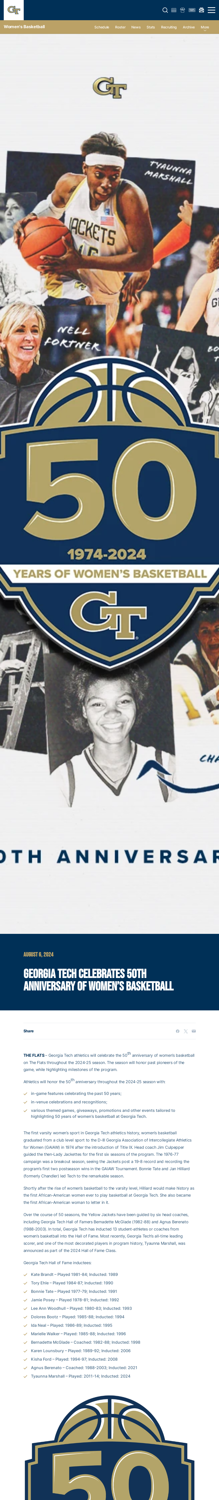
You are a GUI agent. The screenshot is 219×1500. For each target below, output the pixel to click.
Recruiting (169, 27)
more (205, 27)
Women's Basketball (24, 26)
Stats (151, 27)
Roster (120, 27)
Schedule (101, 27)
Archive (189, 27)
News (136, 27)
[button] (165, 10)
